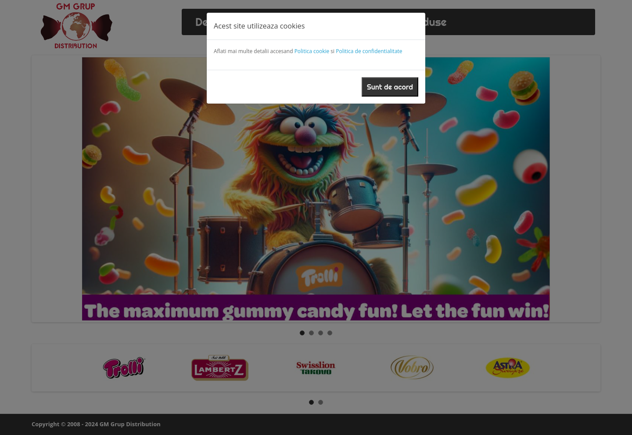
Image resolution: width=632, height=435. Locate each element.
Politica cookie (312, 51)
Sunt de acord (390, 87)
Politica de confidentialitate (369, 51)
